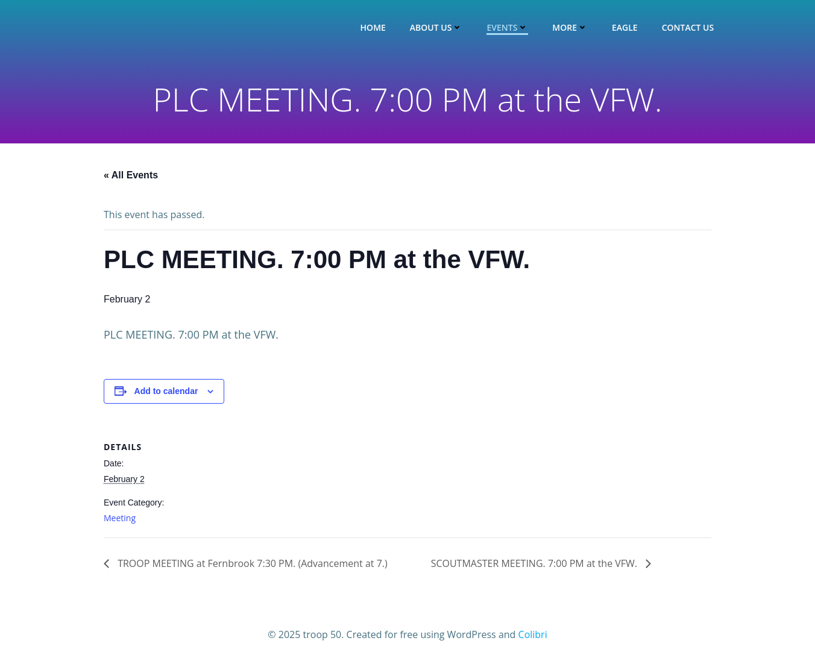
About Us (436, 27)
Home (373, 27)
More (570, 27)
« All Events (131, 175)
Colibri (532, 634)
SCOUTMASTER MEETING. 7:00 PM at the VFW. (535, 563)
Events (507, 27)
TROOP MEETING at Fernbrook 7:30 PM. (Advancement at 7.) (251, 563)
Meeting (120, 518)
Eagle (625, 27)
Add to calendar (166, 391)
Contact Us (688, 27)
